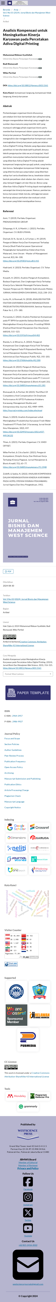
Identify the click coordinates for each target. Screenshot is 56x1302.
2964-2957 (17, 715)
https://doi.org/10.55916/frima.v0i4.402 (21, 335)
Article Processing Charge (16, 790)
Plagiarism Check (12, 796)
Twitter (28, 1214)
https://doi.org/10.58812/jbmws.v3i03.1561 (28, 85)
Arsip (16, 10)
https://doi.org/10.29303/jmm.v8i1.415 (21, 261)
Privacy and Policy (28, 1168)
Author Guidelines (13, 750)
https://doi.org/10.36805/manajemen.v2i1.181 (24, 385)
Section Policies (11, 744)
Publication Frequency (15, 761)
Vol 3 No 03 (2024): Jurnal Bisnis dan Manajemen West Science (26, 14)
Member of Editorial (28, 1162)
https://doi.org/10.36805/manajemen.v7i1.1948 (25, 467)
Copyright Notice (12, 807)
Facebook (28, 1183)
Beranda (6, 10)
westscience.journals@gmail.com (28, 1266)
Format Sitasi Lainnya (14, 674)
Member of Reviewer (28, 1165)
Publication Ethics (12, 784)
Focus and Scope (12, 738)
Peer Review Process (14, 755)
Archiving (9, 773)
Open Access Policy (13, 767)
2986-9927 (17, 721)
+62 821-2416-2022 (28, 1245)
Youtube (28, 1230)
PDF (9, 571)
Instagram (28, 1199)
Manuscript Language (14, 801)
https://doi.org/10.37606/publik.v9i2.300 (21, 360)
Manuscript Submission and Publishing (22, 778)
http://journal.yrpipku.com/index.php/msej (22, 410)
